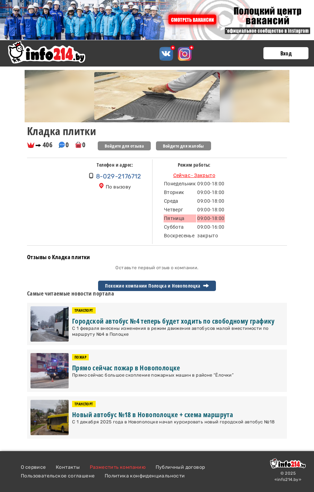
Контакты (68, 467)
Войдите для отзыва (124, 146)
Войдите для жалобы (183, 146)
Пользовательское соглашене (58, 476)
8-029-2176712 (118, 176)
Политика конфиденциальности (145, 476)
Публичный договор (180, 467)
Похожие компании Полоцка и (157, 286)
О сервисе (33, 467)
